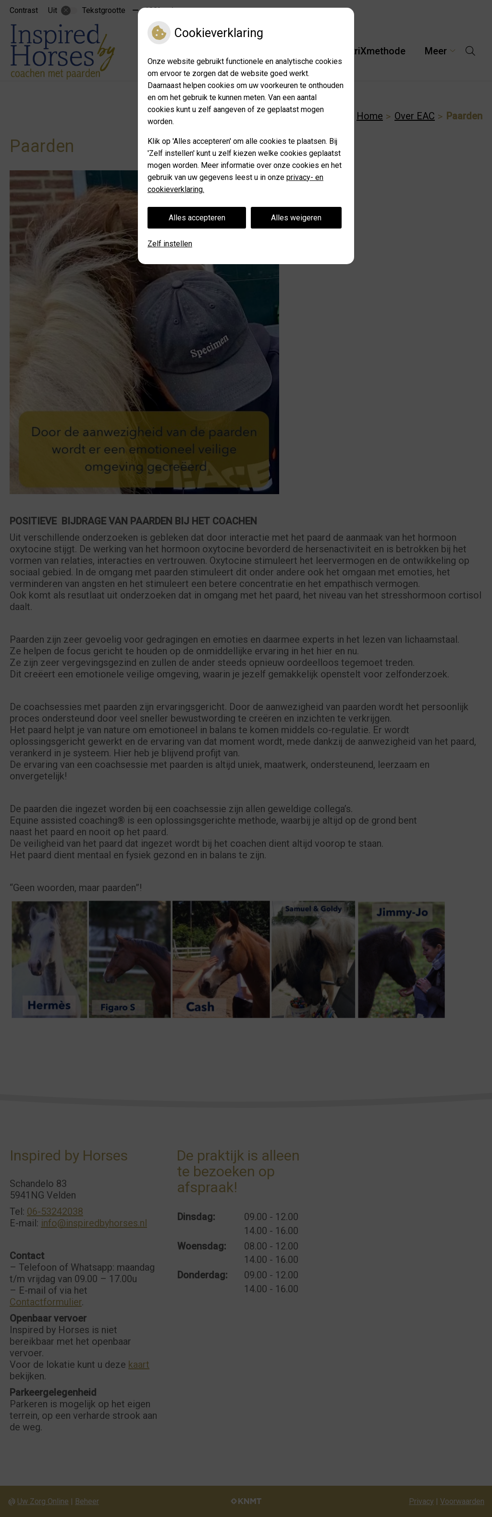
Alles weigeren (296, 217)
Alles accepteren (197, 217)
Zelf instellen (170, 243)
